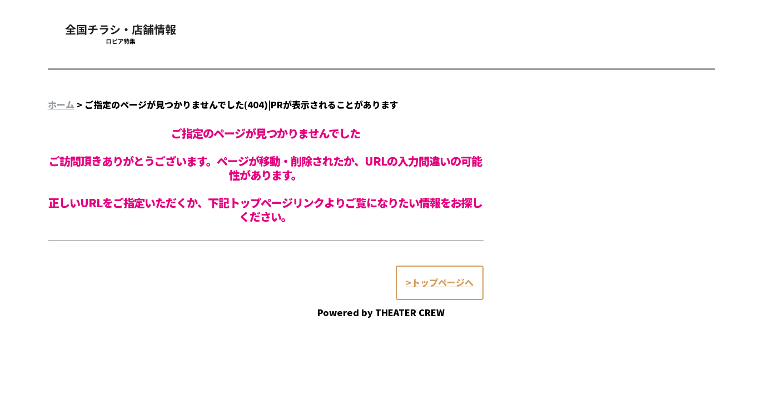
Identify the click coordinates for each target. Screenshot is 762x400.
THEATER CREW (410, 312)
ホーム (61, 104)
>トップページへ (440, 282)
